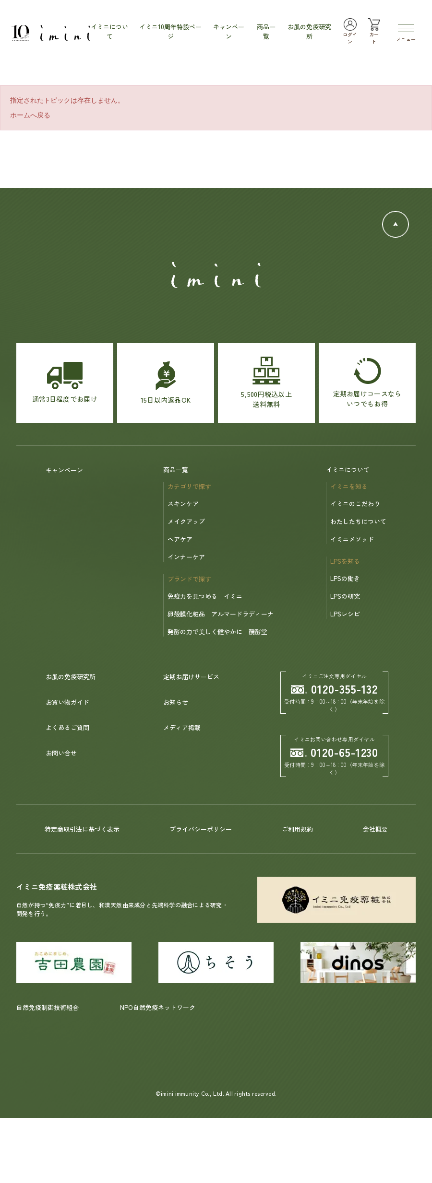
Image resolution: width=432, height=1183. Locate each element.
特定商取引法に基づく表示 (82, 829)
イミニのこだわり (355, 503)
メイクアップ (186, 521)
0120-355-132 (334, 688)
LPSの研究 (345, 596)
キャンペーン (64, 470)
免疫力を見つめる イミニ (205, 596)
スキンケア (183, 503)
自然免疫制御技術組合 (47, 1007)
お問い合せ (61, 752)
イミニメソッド (352, 539)
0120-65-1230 (334, 751)
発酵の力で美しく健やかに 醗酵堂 (217, 631)
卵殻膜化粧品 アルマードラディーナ (221, 613)
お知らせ (175, 702)
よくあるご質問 (67, 727)
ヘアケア (180, 539)
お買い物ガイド (67, 702)
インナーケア (186, 556)
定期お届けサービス (191, 676)
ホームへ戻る (30, 115)
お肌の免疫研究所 (71, 676)
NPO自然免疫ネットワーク (157, 1007)
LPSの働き (345, 578)
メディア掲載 (182, 727)
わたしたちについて (358, 521)
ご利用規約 (297, 829)
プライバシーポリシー (200, 829)
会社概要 (375, 829)
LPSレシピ (345, 613)
